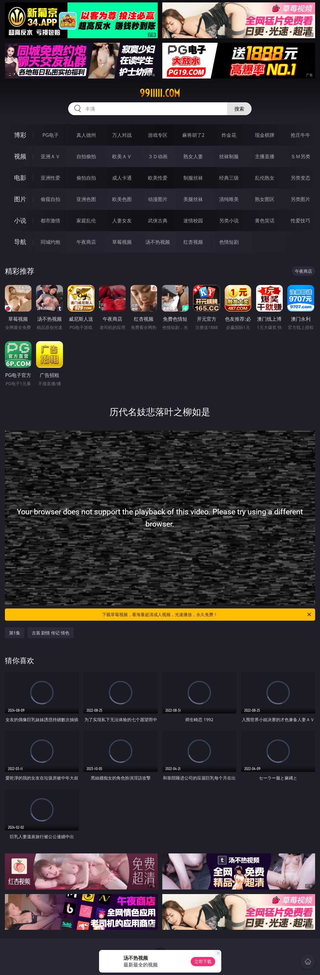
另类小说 (229, 220)
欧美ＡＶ (122, 156)
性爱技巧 (300, 220)
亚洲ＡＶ (50, 156)
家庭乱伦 (86, 220)
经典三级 (229, 177)
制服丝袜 (193, 177)
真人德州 (86, 135)
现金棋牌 (264, 135)
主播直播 (264, 156)
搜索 (239, 108)
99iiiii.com (160, 93)
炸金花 (229, 135)
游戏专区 (157, 135)
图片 (20, 199)
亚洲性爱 (50, 177)
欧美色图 (122, 199)
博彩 (20, 135)
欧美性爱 (157, 177)
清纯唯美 (229, 199)
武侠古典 (157, 220)
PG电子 (50, 135)
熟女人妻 (193, 156)
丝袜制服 (229, 156)
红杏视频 (193, 242)
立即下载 (202, 961)
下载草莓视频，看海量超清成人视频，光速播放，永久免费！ (207, 614)
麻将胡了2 (193, 135)
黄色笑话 (264, 220)
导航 (20, 242)
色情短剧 (229, 242)
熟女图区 (264, 199)
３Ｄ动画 (157, 156)
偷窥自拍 (50, 199)
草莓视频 (122, 242)
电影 (20, 177)
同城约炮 (50, 242)
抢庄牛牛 (300, 135)
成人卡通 (122, 177)
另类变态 (300, 177)
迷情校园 (193, 220)
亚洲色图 (86, 199)
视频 (20, 156)
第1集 (14, 633)
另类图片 (300, 199)
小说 (20, 220)
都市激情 (50, 220)
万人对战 (122, 135)
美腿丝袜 (193, 199)
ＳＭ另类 (300, 156)
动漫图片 (157, 199)
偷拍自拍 (86, 177)
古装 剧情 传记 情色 (50, 633)
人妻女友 (122, 220)
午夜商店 (86, 242)
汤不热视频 (157, 242)
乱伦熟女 (264, 177)
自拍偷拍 (86, 156)
